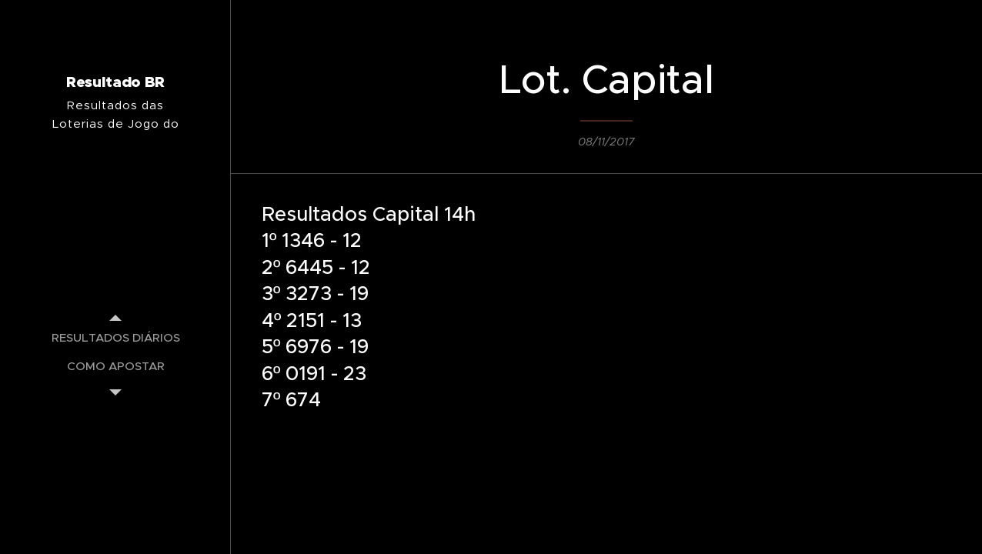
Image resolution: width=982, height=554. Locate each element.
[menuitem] (115, 337)
